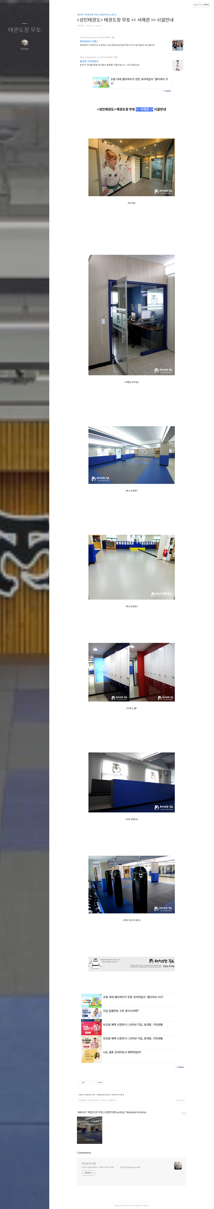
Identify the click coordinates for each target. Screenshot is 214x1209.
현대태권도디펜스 (89, 41)
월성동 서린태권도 (89, 61)
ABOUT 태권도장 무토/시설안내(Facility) (97, 14)
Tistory (146, 1205)
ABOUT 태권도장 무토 (87, 1095)
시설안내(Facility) (103, 1095)
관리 (41, 1203)
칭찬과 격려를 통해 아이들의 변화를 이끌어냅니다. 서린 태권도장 (109, 65)
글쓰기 (8, 1203)
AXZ (131, 1205)
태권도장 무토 (24, 30)
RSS (30, 1203)
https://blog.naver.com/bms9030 (95, 37)
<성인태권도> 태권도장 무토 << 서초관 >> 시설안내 (96, 1100)
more (184, 1113)
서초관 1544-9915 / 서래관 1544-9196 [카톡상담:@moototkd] (111, 1167)
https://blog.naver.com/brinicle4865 (96, 57)
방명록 (19, 1203)
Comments (84, 1152)
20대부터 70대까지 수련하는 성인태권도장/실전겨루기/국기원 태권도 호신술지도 (117, 45)
